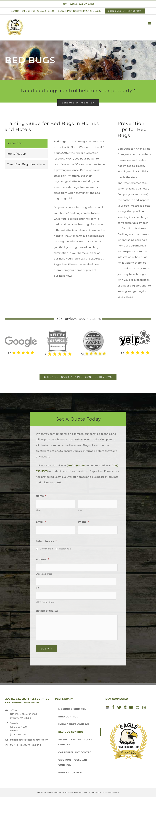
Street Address (44, 574)
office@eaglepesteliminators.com (29, 739)
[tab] (26, 143)
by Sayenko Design (110, 792)
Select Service (46, 541)
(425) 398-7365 (18, 734)
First (38, 510)
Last (80, 510)
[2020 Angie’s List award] (93, 331)
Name (41, 495)
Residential (65, 548)
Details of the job (47, 610)
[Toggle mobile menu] (149, 23)
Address (42, 559)
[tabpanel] (80, 210)
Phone (83, 521)
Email (41, 521)
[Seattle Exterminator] (21, 333)
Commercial (46, 548)
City (38, 588)
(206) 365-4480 (77, 465)
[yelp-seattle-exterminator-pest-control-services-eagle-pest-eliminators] (134, 331)
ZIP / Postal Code (45, 602)
